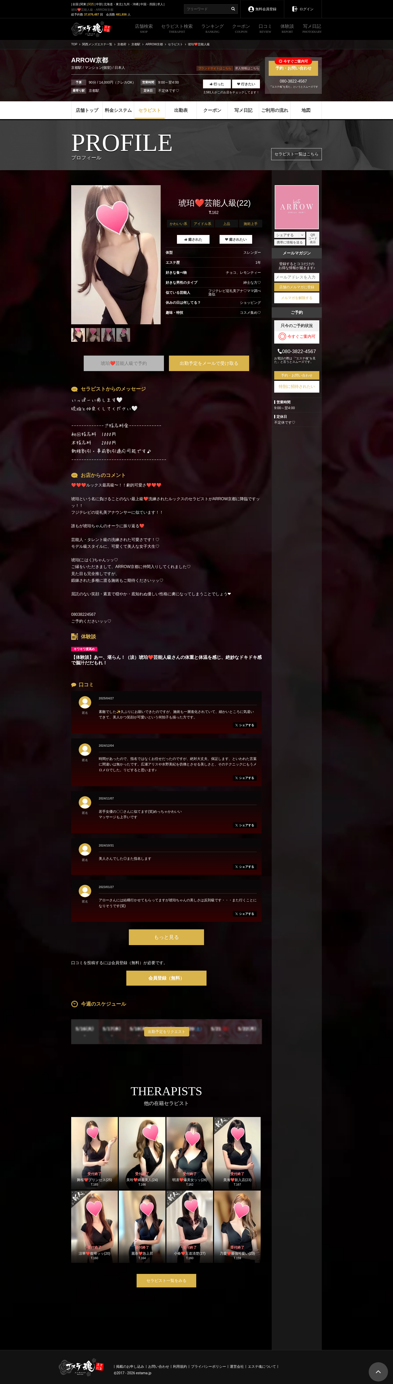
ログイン (302, 5)
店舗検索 (144, 29)
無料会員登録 (262, 5)
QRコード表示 (312, 238)
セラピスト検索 (177, 29)
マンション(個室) (98, 68)
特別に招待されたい (297, 386)
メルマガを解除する (297, 298)
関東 (83, 4)
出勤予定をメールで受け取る (209, 363)
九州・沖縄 (131, 4)
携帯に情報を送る (290, 242)
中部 (99, 4)
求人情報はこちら (247, 68)
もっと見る (166, 937)
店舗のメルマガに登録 (296, 287)
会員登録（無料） (166, 978)
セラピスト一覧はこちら (296, 154)
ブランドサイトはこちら (214, 68)
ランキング (212, 29)
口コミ (265, 29)
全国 (75, 4)
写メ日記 (312, 29)
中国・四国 (147, 4)
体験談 (287, 29)
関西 (91, 4)
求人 (160, 4)
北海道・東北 (113, 4)
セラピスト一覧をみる (166, 1280)
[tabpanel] (116, 254)
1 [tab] (116, 345)
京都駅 (77, 68)
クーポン (241, 29)
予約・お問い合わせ (293, 65)
